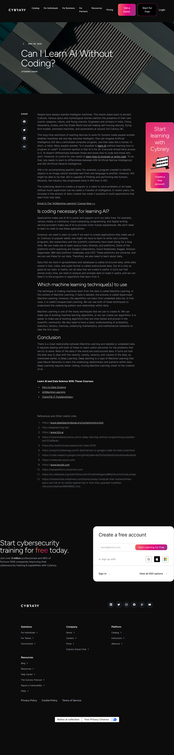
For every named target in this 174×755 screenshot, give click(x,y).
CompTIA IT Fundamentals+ (57, 396)
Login (162, 9)
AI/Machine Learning (53, 391)
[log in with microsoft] (165, 559)
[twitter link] (118, 604)
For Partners (83, 10)
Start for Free (147, 9)
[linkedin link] (111, 604)
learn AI (102, 145)
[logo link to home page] (30, 606)
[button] (36, 8)
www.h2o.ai (57, 432)
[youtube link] (149, 604)
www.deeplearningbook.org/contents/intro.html (76, 422)
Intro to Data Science (54, 387)
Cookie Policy (49, 700)
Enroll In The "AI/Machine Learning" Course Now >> (66, 203)
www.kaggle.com (60, 464)
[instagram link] (126, 604)
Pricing (109, 9)
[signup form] (134, 547)
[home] (17, 10)
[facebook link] (134, 604)
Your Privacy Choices (96, 719)
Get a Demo (126, 9)
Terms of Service (71, 700)
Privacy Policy (29, 700)
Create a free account (160, 180)
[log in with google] (149, 559)
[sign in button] (106, 573)
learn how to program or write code (106, 156)
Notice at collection (68, 719)
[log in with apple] (157, 559)
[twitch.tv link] (142, 604)
